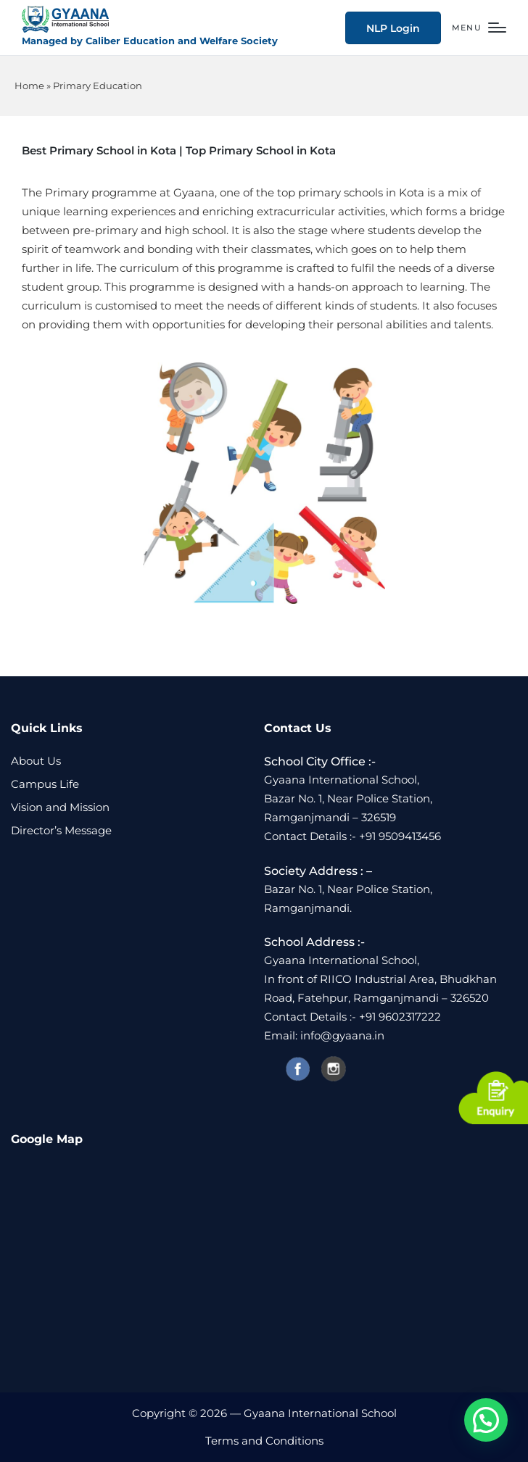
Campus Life (45, 784)
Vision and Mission (60, 807)
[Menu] (479, 28)
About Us (36, 761)
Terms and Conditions (264, 1441)
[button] (393, 28)
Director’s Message (61, 830)
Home (29, 85)
